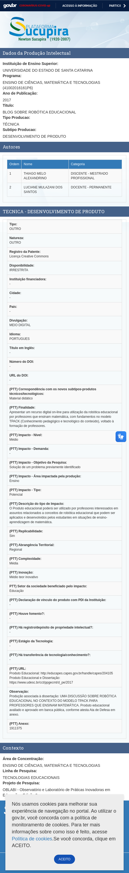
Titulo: (8, 105)
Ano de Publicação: (20, 93)
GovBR (10, 5)
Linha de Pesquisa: (20, 771)
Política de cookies (32, 838)
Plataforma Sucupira (40, 30)
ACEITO (64, 859)
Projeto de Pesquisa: (21, 783)
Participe (116, 6)
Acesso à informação (79, 6)
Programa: (12, 76)
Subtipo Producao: (19, 129)
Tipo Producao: (16, 117)
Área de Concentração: (23, 759)
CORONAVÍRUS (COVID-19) (34, 5)
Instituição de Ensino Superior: (30, 63)
